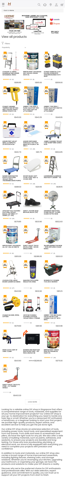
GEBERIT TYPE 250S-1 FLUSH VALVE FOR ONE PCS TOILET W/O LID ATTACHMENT (53, 108)
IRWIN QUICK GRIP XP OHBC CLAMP (9, 350)
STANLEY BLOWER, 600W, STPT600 (10, 316)
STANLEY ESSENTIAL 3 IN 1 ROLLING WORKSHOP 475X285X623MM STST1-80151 (52, 74)
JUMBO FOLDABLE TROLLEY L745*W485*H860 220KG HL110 (53, 142)
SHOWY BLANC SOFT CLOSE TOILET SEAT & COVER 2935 (30, 177)
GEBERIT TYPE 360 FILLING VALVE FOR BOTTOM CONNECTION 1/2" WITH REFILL (52, 317)
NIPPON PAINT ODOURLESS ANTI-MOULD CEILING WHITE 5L (32, 73)
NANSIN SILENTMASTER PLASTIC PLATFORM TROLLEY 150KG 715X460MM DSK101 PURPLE (11, 178)
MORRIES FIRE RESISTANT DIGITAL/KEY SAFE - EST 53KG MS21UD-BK (31, 351)
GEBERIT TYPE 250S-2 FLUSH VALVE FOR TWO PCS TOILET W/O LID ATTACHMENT (31, 108)
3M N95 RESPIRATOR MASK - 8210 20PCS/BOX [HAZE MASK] (53, 247)
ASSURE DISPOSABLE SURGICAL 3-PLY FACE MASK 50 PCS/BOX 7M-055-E (31, 143)
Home (12, 10)
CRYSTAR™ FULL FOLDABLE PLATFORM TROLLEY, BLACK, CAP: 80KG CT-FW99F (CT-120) (11, 213)
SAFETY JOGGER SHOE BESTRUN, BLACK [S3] (30, 211)
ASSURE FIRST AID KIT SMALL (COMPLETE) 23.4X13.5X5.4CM (9, 142)
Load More (32, 402)
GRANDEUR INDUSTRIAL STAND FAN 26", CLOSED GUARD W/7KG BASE (52, 212)
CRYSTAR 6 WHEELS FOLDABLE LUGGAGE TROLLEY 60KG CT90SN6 (31, 316)
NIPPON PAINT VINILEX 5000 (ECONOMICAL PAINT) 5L (51, 351)
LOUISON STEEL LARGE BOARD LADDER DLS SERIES (11, 281)
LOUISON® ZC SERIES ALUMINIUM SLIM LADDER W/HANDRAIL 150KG (10, 73)
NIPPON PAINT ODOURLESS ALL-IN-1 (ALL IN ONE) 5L (11, 246)
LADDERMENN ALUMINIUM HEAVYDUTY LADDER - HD (52, 177)
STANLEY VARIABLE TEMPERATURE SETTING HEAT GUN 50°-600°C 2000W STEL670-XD (10, 108)
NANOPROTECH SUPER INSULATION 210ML (30, 281)
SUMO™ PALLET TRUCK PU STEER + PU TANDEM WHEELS (11, 386)
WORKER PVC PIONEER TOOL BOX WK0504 (51, 281)
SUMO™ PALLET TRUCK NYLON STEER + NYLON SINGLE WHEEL (30, 247)
